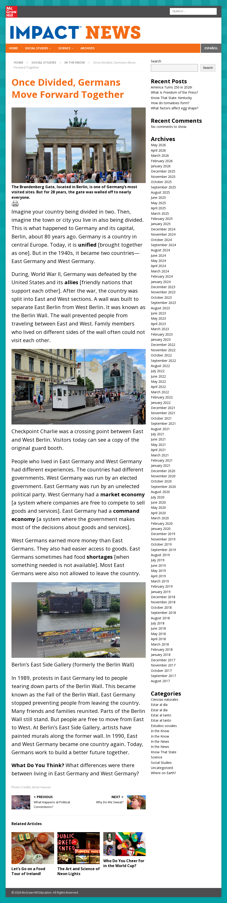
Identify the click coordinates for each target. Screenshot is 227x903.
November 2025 (163, 176)
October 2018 (161, 607)
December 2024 (163, 229)
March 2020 (160, 518)
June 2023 (158, 313)
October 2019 (161, 544)
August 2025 (160, 192)
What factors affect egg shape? (174, 108)
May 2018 (158, 633)
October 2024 (161, 239)
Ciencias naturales (164, 699)
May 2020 (158, 507)
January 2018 (161, 654)
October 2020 (161, 481)
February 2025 (162, 218)
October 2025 (161, 182)
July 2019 (157, 560)
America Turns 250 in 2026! (171, 87)
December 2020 (163, 471)
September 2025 (163, 187)
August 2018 (160, 618)
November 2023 (163, 292)
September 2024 (163, 245)
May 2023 (158, 318)
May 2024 (158, 260)
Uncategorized (162, 767)
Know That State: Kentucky (171, 98)
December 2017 (163, 660)
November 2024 (163, 234)
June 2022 (158, 376)
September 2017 (163, 675)
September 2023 (163, 302)
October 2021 (161, 418)
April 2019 (158, 576)
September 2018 (163, 612)
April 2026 (158, 150)
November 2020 (163, 476)
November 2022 (163, 350)
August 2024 (160, 250)
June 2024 (158, 255)
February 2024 (162, 276)
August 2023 (160, 308)
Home (13, 48)
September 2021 (163, 423)
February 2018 (162, 649)
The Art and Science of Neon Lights (78, 871)
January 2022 (161, 402)
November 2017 (163, 665)
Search (156, 61)
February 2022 (162, 397)
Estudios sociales (164, 725)
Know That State (163, 752)
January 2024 (161, 281)
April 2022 (158, 386)
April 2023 (158, 323)
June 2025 (158, 197)
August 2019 (160, 555)
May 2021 (158, 444)
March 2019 (160, 581)
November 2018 (163, 602)
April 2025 (158, 208)
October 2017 (161, 670)
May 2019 (158, 570)
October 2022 (161, 355)
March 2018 (160, 644)
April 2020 (158, 513)
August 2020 (160, 492)
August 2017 (160, 681)
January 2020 (161, 528)
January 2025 (161, 224)
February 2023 (162, 334)
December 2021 (163, 408)
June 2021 (158, 439)
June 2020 (158, 502)
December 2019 (163, 534)
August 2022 (160, 365)
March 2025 (160, 213)
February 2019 (162, 586)
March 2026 (160, 155)
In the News (160, 741)
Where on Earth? (163, 773)
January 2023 (161, 339)
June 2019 (158, 565)
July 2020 (157, 497)
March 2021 (160, 455)
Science (64, 48)
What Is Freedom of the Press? (174, 92)
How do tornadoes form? (170, 103)
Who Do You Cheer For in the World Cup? (123, 863)
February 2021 (162, 460)
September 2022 (163, 360)
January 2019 (161, 591)
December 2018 (163, 597)
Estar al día (159, 704)
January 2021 (161, 465)
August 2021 (160, 429)
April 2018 (158, 639)
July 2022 (157, 371)
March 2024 (160, 271)
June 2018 (158, 628)
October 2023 (161, 297)
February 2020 (162, 523)
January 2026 (161, 166)
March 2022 (160, 392)
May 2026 (158, 145)
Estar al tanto (161, 715)
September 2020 (163, 486)
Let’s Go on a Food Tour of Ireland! (28, 871)
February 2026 (162, 161)
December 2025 (163, 171)
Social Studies (36, 48)
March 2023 (160, 329)
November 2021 (163, 413)
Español (211, 48)
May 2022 (158, 381)
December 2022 (163, 344)
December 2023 (163, 287)
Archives (87, 48)
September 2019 (163, 549)
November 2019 (163, 539)
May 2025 (158, 203)
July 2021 (157, 434)
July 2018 (157, 623)
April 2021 (158, 450)
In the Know (160, 731)
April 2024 (158, 266)
